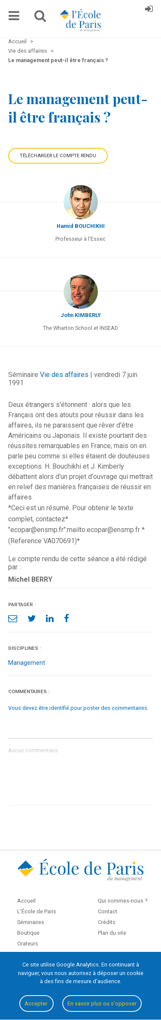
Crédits (106, 922)
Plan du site (112, 933)
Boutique (28, 933)
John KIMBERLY (81, 315)
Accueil (26, 900)
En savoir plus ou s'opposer (102, 1003)
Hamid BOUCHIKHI (81, 226)
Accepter (36, 1003)
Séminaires (30, 922)
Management (26, 663)
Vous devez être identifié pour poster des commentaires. (78, 708)
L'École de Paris (36, 911)
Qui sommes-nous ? (122, 900)
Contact (107, 911)
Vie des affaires (64, 375)
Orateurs (27, 943)
